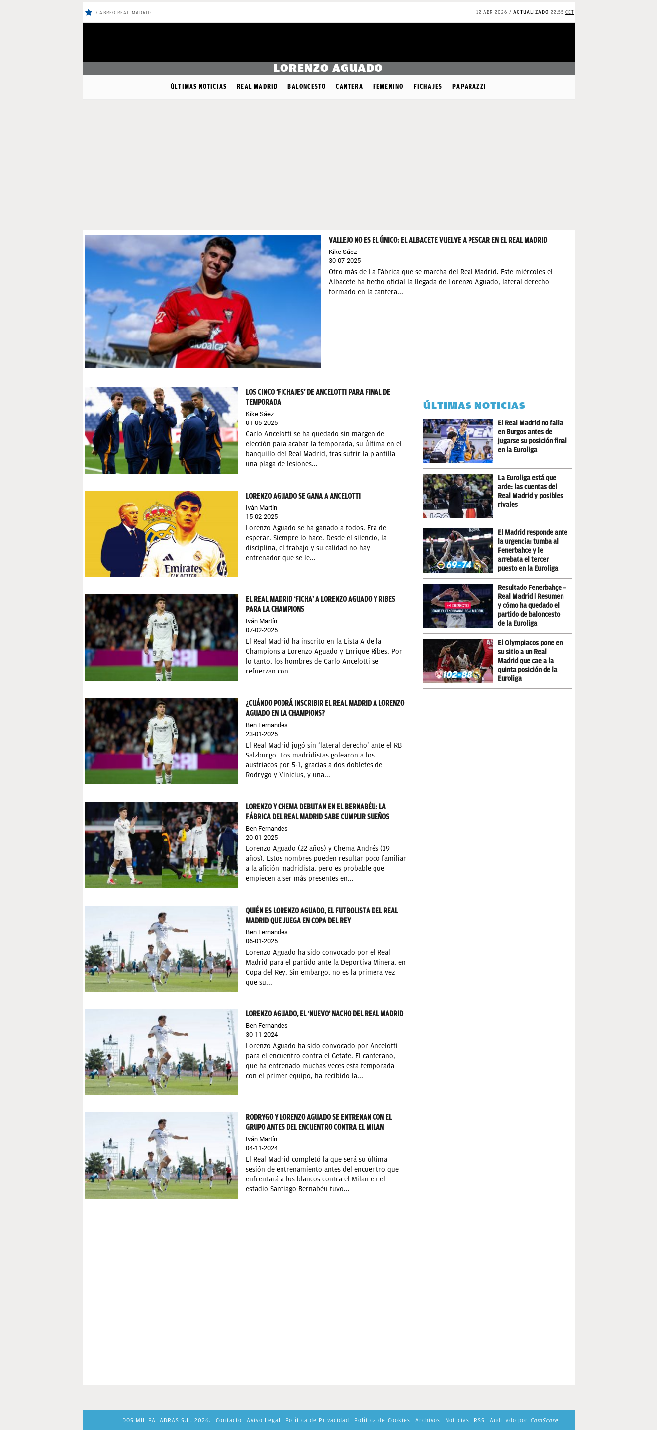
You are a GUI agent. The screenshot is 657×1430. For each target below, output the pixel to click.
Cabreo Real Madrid (123, 12)
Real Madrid (257, 86)
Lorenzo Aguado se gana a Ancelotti (303, 496)
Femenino (388, 86)
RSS (479, 1420)
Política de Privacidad (317, 1420)
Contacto (229, 1420)
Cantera (349, 86)
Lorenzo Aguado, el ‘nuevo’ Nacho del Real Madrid (324, 1013)
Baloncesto (306, 86)
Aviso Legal (264, 1420)
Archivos (427, 1420)
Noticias (457, 1420)
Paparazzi (469, 86)
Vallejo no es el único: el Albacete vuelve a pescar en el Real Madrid (438, 240)
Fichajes (428, 86)
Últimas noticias (199, 86)
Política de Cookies (382, 1420)
